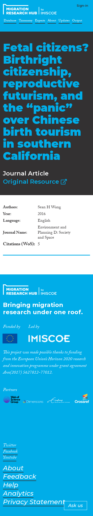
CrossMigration (31, 9)
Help (10, 485)
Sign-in (82, 5)
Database (10, 21)
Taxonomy (25, 21)
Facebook (10, 452)
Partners (40, 339)
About (52, 21)
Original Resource (35, 181)
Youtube (9, 458)
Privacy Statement (34, 502)
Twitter (9, 446)
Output (77, 21)
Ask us (75, 505)
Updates (64, 21)
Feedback (19, 476)
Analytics (18, 493)
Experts (40, 21)
